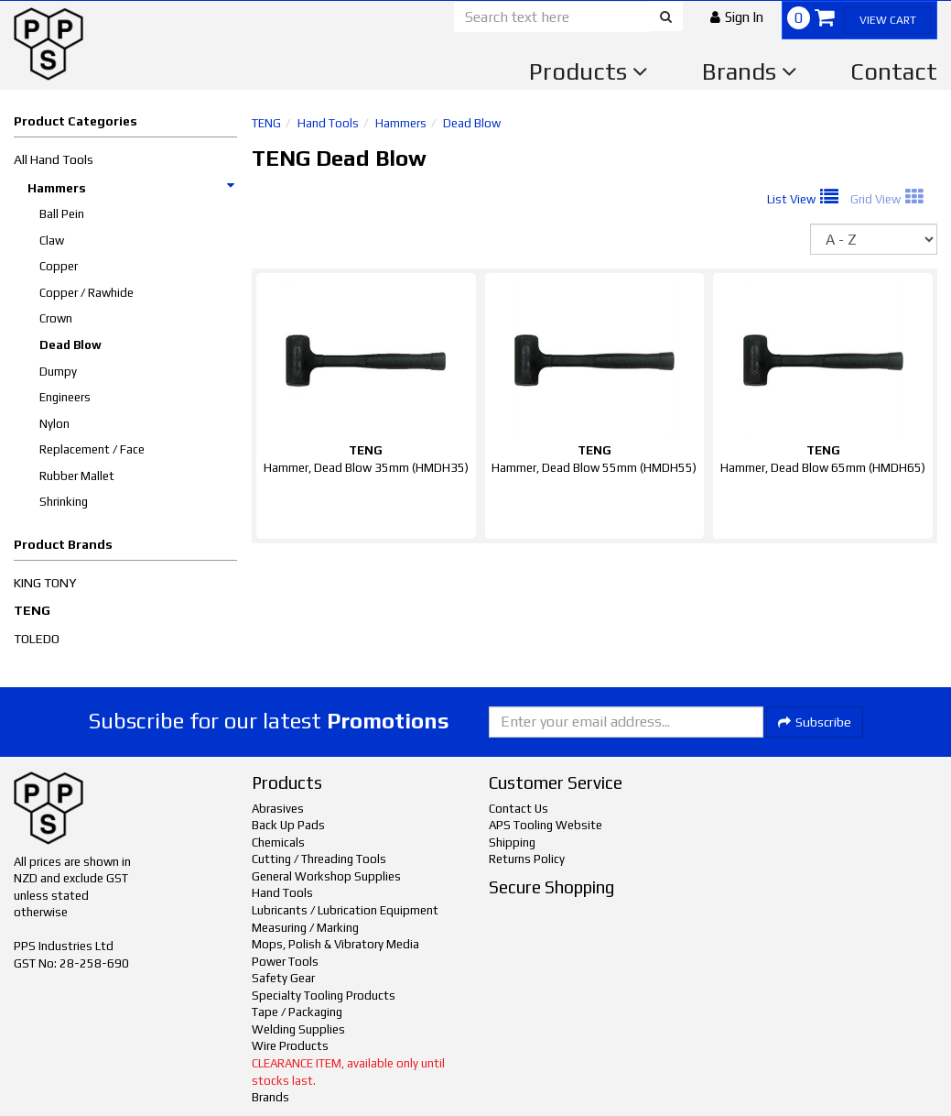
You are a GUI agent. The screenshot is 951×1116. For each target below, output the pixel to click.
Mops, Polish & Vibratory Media (335, 944)
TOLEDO (36, 638)
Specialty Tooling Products (323, 995)
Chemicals (278, 842)
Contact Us (518, 808)
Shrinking (63, 502)
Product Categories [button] (75, 121)
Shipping (512, 842)
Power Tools (285, 961)
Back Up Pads (288, 825)
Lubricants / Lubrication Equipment (345, 910)
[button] (736, 17)
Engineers (65, 397)
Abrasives (278, 808)
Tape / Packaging (297, 1012)
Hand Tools (328, 123)
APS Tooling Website (545, 825)
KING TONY (45, 582)
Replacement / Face (92, 449)
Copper (58, 266)
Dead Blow (70, 345)
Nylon (54, 424)
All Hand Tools (53, 159)
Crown (55, 318)
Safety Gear (283, 978)
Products (588, 71)
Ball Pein (61, 214)
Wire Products (290, 1046)
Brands (749, 71)
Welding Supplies (298, 1029)
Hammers (131, 188)
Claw (51, 240)
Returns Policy (527, 859)
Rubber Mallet (76, 476)
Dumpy (58, 371)
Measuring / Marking (305, 928)
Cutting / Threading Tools (319, 859)
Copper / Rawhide (86, 293)
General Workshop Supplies (326, 876)
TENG (32, 610)
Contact (893, 71)
